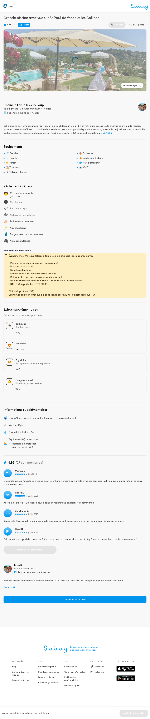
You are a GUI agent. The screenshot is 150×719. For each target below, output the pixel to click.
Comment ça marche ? (48, 684)
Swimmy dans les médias (20, 673)
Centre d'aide (70, 666)
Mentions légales (72, 685)
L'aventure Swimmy (21, 680)
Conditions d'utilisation (75, 671)
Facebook (97, 666)
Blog (14, 666)
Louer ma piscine (46, 677)
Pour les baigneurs (47, 666)
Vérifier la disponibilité (133, 713)
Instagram (97, 671)
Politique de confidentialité (71, 678)
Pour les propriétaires (48, 671)
